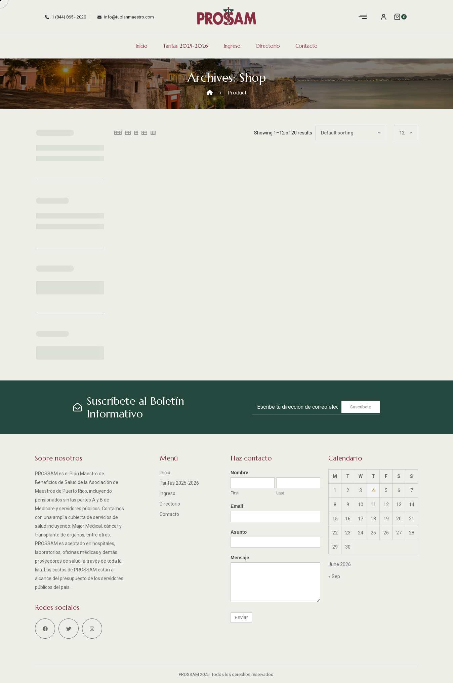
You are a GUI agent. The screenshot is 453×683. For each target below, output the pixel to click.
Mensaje (240, 557)
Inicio (141, 46)
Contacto (306, 46)
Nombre (239, 472)
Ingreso (232, 46)
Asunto (239, 532)
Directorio (268, 46)
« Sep (334, 576)
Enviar (241, 617)
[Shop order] (351, 133)
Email (237, 506)
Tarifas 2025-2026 (185, 46)
